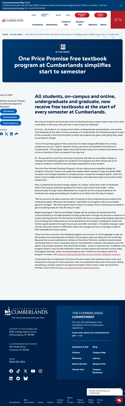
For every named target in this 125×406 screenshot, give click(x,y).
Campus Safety (60, 401)
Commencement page (13, 8)
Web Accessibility (29, 401)
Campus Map (99, 352)
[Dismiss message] (122, 388)
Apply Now (101, 15)
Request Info (82, 15)
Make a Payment (81, 401)
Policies (50, 402)
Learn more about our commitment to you (90, 334)
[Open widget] (119, 400)
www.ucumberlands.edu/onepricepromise (78, 267)
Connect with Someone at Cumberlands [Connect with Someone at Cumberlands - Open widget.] (99, 392)
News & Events (79, 364)
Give (68, 15)
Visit (34, 15)
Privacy (41, 402)
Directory (76, 358)
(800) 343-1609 (17, 361)
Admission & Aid (80, 347)
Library (96, 358)
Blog (58, 15)
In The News (16, 35)
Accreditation (14, 402)
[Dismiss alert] (121, 5)
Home (5, 35)
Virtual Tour (45, 15)
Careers (76, 352)
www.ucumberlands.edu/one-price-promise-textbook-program (88, 254)
